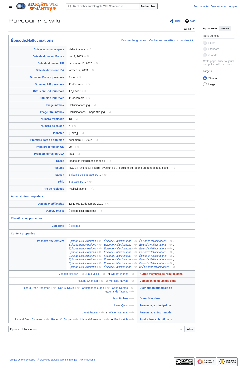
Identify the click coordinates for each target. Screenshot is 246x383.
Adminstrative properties (27, 196)
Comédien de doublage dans (158, 280)
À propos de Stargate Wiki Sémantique (57, 359)
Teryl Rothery (120, 298)
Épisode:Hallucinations (32, 40)
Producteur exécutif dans (156, 319)
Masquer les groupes (133, 40)
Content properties (23, 233)
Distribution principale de (156, 287)
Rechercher (147, 6)
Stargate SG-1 (77, 181)
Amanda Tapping (118, 291)
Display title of (55, 210)
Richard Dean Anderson (36, 287)
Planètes (58, 133)
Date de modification (51, 203)
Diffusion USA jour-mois (48, 91)
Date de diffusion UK (51, 63)
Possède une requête (50, 241)
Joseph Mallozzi (68, 273)
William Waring (120, 273)
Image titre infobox (52, 112)
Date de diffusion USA (50, 70)
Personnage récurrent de (155, 312)
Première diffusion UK (50, 146)
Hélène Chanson (88, 280)
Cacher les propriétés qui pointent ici (171, 40)
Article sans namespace (48, 49)
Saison (59, 174)
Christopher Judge (93, 287)
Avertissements (87, 359)
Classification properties (26, 218)
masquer (225, 28)
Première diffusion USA (49, 153)
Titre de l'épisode (53, 188)
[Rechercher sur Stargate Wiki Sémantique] (102, 6)
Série (60, 181)
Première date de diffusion (47, 139)
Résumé (59, 167)
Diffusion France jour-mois (47, 77)
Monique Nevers (118, 280)
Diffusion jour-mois (51, 98)
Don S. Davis (66, 287)
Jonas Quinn (121, 305)
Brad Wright (121, 319)
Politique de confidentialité (21, 359)
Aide (189, 21)
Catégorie (58, 225)
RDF (178, 21)
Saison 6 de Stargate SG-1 (85, 174)
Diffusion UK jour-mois (49, 84)
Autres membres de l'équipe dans (161, 273)
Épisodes (74, 225)
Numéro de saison (52, 125)
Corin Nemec (120, 287)
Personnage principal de (155, 305)
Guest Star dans (150, 298)
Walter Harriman (118, 312)
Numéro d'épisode (52, 118)
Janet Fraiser (90, 312)
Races (60, 160)
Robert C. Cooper (61, 319)
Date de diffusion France (48, 56)
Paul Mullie (93, 273)
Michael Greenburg (91, 319)
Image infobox (55, 105)
